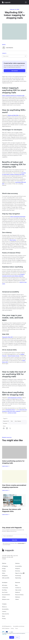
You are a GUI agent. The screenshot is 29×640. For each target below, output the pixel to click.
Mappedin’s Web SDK (7, 337)
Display (4, 570)
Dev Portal (4, 592)
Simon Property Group (13, 355)
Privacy (12, 628)
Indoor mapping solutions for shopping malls (13, 95)
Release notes (5, 599)
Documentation (6, 594)
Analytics (17, 568)
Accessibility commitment (18, 626)
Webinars (17, 597)
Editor (3, 573)
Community (5, 587)
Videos (17, 599)
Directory (17, 570)
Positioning (18, 575)
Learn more (4, 634)
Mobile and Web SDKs (13, 115)
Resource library (19, 594)
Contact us (18, 587)
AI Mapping (5, 566)
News (3, 616)
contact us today (12, 412)
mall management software (15, 397)
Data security (5, 613)
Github (4, 597)
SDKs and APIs (5, 578)
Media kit (17, 592)
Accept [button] (11, 637)
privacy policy (21, 543)
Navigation (5, 575)
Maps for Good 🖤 (19, 573)
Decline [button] (17, 637)
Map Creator (13, 240)
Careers (4, 611)
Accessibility (18, 566)
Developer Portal (10, 409)
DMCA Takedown (5, 628)
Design (4, 568)
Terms (16, 628)
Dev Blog (4, 590)
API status (4, 585)
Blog (16, 585)
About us (4, 606)
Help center (18, 590)
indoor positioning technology (17, 216)
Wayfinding (18, 578)
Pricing (4, 618)
